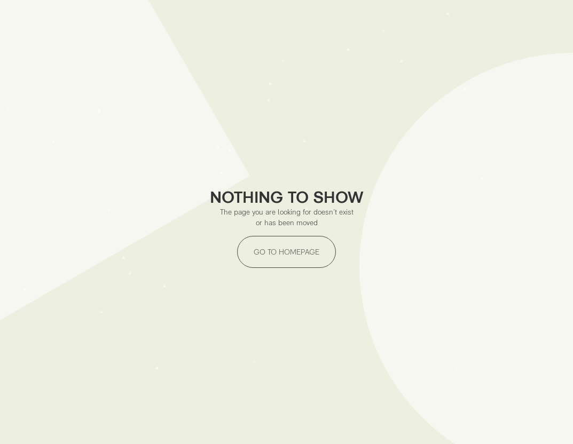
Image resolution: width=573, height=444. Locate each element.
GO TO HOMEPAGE (286, 252)
